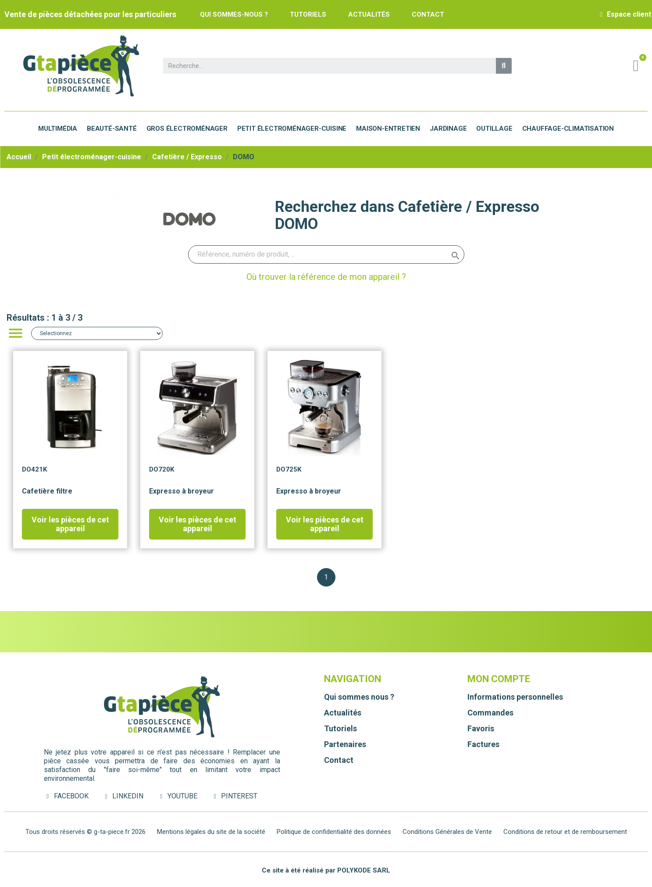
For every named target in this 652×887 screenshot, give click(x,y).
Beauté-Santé (112, 128)
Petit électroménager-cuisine (291, 128)
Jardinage (448, 128)
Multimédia (57, 128)
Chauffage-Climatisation (568, 128)
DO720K (161, 469)
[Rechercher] (326, 254)
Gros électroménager (187, 128)
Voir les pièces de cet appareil (70, 524)
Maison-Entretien (388, 128)
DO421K (34, 469)
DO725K (288, 469)
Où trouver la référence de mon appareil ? (326, 276)
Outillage (494, 128)
